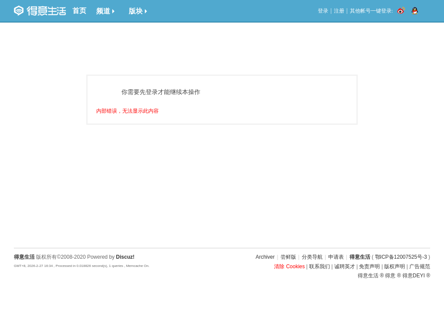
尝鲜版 (288, 257)
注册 (339, 11)
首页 (79, 10)
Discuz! (125, 257)
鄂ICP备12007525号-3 (401, 257)
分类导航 (312, 257)
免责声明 (369, 266)
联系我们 (319, 266)
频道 (105, 11)
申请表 (336, 257)
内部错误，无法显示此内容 (127, 111)
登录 (323, 11)
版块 (138, 11)
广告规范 (419, 266)
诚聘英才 (344, 266)
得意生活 (359, 257)
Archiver (264, 257)
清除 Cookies (289, 266)
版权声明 (394, 266)
